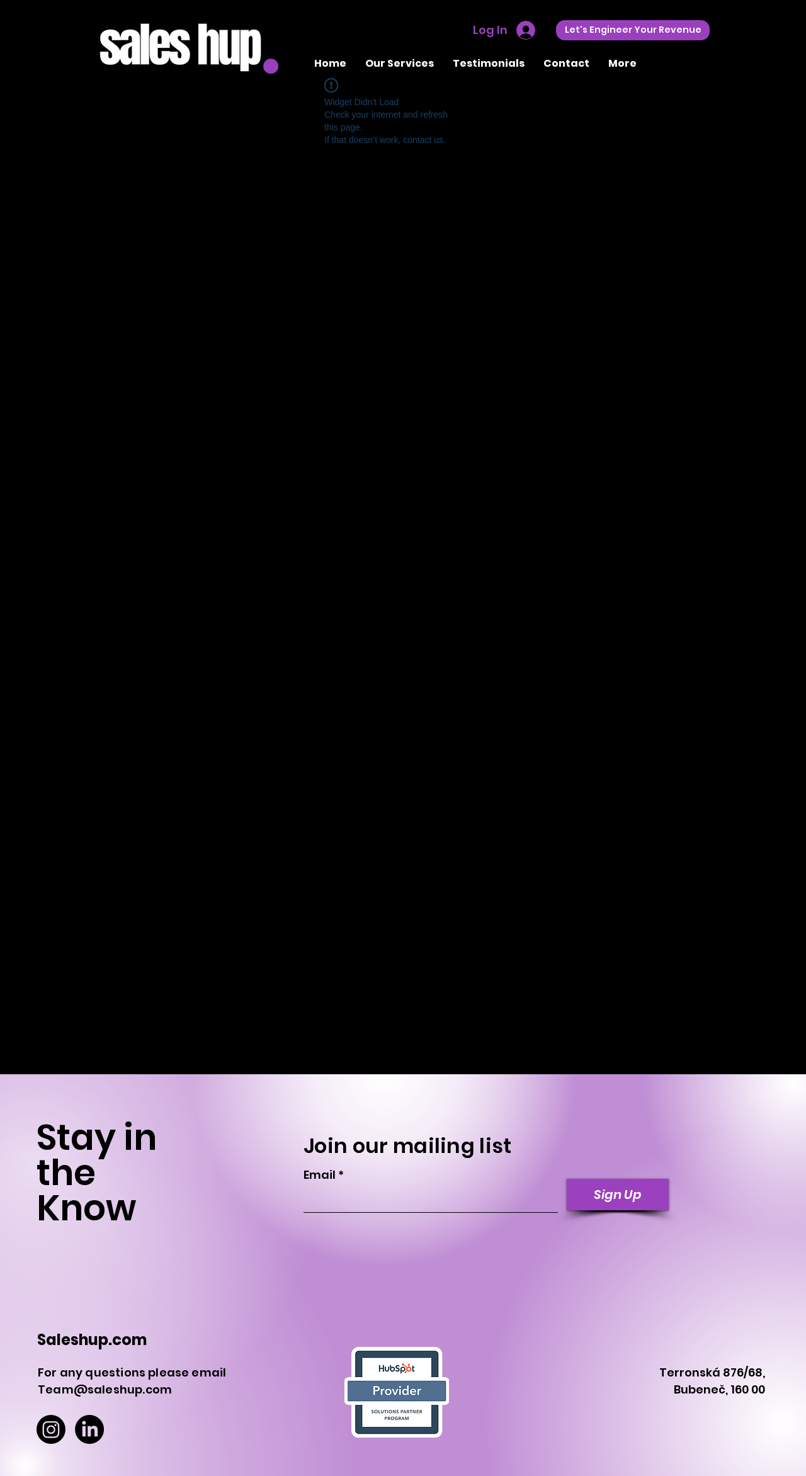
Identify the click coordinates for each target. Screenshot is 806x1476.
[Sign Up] (618, 1194)
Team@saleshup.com (105, 1389)
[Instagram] (51, 1429)
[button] (399, 63)
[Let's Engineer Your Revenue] (633, 30)
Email (320, 1175)
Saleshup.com (92, 1339)
